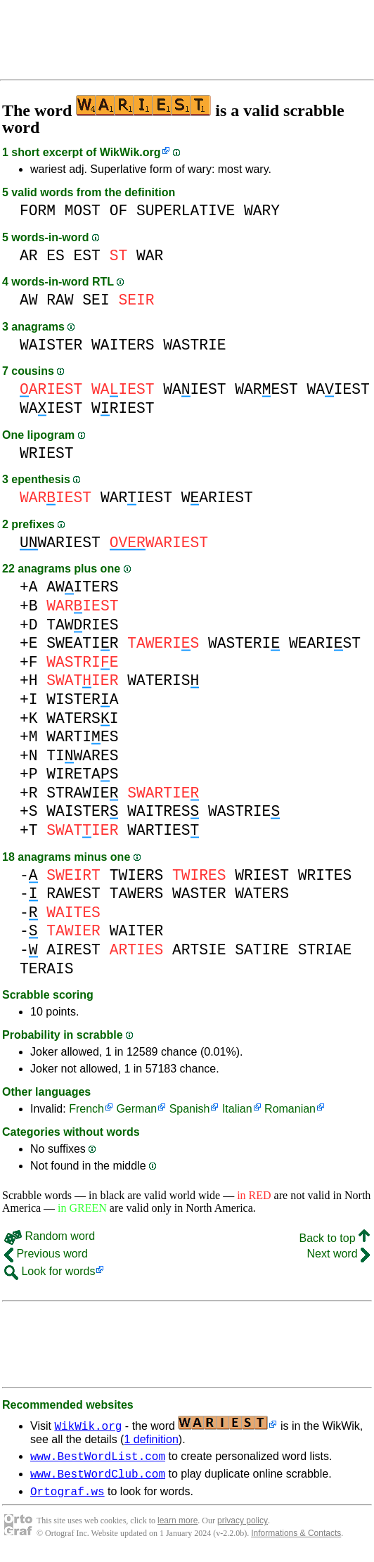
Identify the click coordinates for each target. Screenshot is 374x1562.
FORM (38, 210)
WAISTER (51, 345)
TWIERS (137, 875)
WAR (149, 255)
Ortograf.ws (67, 1497)
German (136, 1109)
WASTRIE (194, 345)
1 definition (151, 1439)
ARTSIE (199, 950)
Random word (49, 1236)
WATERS (262, 893)
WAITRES (163, 811)
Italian (237, 1109)
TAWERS (137, 893)
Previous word (46, 1254)
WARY (262, 210)
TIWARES (82, 755)
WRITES (325, 875)
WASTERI (244, 643)
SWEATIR (82, 643)
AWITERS (82, 587)
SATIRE (262, 950)
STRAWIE (82, 793)
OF (119, 210)
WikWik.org (130, 152)
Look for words (49, 1271)
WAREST (266, 389)
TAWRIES (82, 625)
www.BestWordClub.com (97, 1477)
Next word (338, 1254)
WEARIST (325, 643)
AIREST (73, 950)
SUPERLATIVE (185, 210)
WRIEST (122, 408)
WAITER (137, 931)
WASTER (199, 893)
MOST (83, 210)
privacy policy (242, 1527)
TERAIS (47, 969)
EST (87, 255)
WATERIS (163, 680)
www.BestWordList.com (97, 1458)
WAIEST (194, 389)
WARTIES (82, 736)
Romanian (290, 1109)
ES (55, 255)
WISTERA (82, 699)
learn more (177, 1527)
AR (29, 255)
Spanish (189, 1109)
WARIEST (136, 497)
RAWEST (73, 893)
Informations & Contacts (296, 1539)
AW (29, 300)
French (86, 1109)
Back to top (334, 1238)
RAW (59, 300)
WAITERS (122, 345)
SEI (95, 300)
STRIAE (325, 950)
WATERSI (82, 718)
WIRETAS (82, 774)
